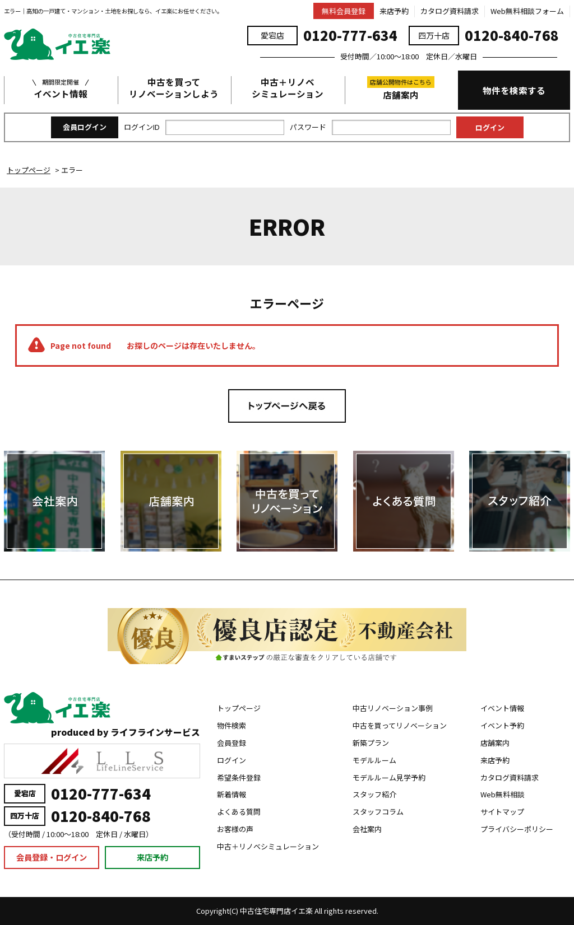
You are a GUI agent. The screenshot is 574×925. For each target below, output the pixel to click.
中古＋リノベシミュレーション (287, 88)
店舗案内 (400, 88)
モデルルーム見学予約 (389, 777)
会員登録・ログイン (51, 857)
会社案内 (367, 829)
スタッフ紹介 (374, 794)
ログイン (231, 760)
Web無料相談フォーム (527, 11)
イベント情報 (60, 88)
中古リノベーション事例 (393, 708)
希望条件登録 (239, 777)
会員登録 (231, 742)
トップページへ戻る (287, 406)
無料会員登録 (343, 11)
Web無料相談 (502, 794)
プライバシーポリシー (516, 829)
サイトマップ (502, 811)
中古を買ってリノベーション (400, 725)
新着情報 (231, 794)
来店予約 (394, 11)
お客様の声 (235, 829)
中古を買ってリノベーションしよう (174, 88)
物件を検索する (514, 90)
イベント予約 (502, 725)
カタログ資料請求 (449, 11)
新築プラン (371, 742)
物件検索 (231, 725)
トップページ (239, 708)
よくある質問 (239, 811)
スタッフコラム (378, 811)
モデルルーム (374, 760)
